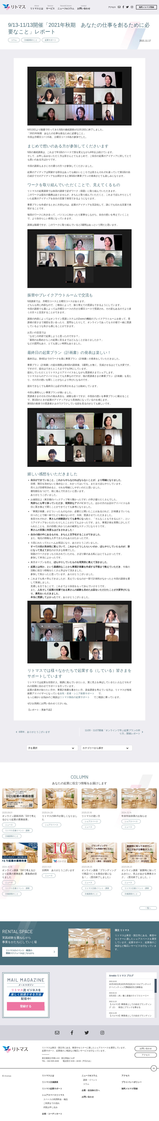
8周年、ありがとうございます (33, 732)
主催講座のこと (30, 40)
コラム (14, 40)
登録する (25, 1006)
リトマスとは (36, 7)
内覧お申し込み (50, 1107)
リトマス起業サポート (52, 1088)
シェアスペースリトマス (53, 1095)
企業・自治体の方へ (91, 1090)
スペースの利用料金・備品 (56, 1099)
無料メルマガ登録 (146, 7)
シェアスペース (51, 825)
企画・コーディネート (52, 1114)
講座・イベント (90, 1080)
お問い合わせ (83, 7)
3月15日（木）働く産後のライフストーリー (129, 996)
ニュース (9, 825)
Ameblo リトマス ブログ (121, 975)
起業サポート (50, 40)
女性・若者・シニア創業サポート (77, 693)
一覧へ (148, 908)
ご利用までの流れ (51, 1103)
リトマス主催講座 (50, 1082)
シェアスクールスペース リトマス (15, 7)
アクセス (112, 7)
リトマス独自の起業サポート (75, 697)
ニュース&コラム (66, 7)
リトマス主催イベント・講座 (17, 830)
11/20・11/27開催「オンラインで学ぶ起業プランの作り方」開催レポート (114, 732)
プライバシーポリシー (131, 1082)
